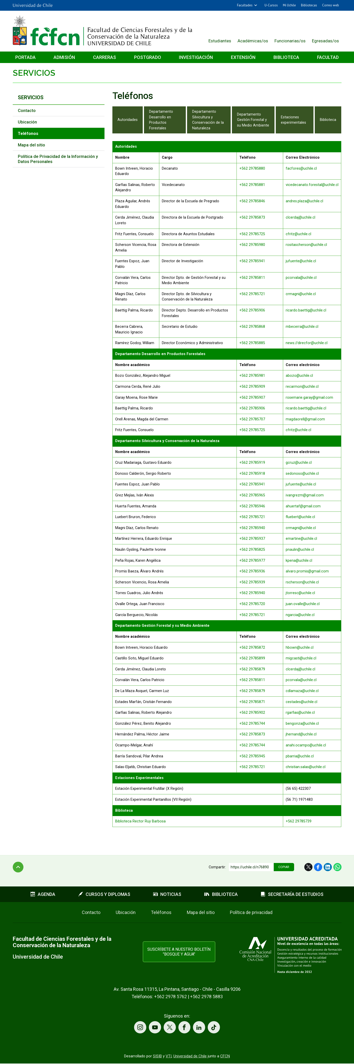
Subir (18, 867)
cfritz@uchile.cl (298, 234)
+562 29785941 (252, 261)
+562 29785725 (252, 234)
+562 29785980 (252, 245)
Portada (25, 57)
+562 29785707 (252, 419)
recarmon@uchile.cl (302, 386)
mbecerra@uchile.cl (302, 326)
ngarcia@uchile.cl (300, 615)
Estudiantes (219, 40)
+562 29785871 (252, 702)
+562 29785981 (252, 375)
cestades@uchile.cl (301, 702)
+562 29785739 (298, 821)
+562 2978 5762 (170, 996)
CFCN (225, 1056)
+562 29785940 (252, 528)
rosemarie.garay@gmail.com (310, 397)
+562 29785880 (252, 168)
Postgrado (147, 57)
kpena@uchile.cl (299, 560)
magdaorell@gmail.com (305, 419)
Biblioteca (286, 57)
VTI (169, 1056)
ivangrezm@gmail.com (305, 495)
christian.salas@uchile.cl (305, 767)
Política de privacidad (251, 912)
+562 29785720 (252, 604)
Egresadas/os (325, 40)
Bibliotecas (309, 5)
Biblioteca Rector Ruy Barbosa (140, 821)
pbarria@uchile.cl (300, 756)
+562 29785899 (252, 658)
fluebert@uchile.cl (300, 517)
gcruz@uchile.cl (299, 462)
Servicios (34, 73)
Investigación (196, 57)
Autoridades (127, 120)
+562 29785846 (252, 201)
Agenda (43, 894)
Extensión (243, 57)
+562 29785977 (252, 560)
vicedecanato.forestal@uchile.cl (312, 185)
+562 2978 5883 (206, 996)
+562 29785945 (252, 756)
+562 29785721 (252, 294)
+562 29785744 (252, 723)
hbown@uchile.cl (299, 647)
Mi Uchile (289, 5)
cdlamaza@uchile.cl (302, 691)
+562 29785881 (252, 185)
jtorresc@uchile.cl (300, 593)
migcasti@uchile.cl (301, 658)
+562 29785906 (252, 310)
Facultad (328, 57)
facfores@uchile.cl (301, 168)
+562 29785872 (252, 647)
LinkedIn (327, 867)
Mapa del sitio (31, 144)
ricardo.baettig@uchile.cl (306, 310)
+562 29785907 (252, 397)
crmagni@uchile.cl (301, 294)
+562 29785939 (252, 582)
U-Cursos (271, 5)
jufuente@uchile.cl (301, 261)
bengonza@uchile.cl (302, 723)
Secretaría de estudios (292, 894)
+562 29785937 (252, 538)
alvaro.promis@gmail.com (307, 571)
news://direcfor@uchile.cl (306, 343)
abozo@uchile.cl (299, 375)
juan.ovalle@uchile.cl (303, 604)
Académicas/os (253, 40)
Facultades (245, 5)
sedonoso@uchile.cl (302, 473)
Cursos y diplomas (104, 894)
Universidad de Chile (190, 1056)
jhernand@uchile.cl (301, 734)
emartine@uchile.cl (301, 538)
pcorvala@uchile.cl (301, 278)
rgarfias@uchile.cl (300, 712)
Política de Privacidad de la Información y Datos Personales (58, 159)
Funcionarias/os (290, 40)
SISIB (157, 1056)
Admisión (64, 57)
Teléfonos (161, 912)
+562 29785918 (252, 473)
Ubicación (27, 121)
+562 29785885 (252, 343)
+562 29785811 (252, 278)
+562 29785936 (252, 571)
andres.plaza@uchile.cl (304, 201)
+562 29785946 (252, 506)
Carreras (104, 57)
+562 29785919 (252, 462)
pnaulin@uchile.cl (300, 549)
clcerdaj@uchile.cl (300, 217)
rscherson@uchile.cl (302, 582)
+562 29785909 (252, 386)
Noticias (167, 894)
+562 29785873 (252, 217)
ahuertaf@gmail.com (303, 506)
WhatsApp (337, 867)
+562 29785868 (252, 326)
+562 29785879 (252, 669)
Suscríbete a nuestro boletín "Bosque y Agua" (179, 952)
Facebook (318, 867)
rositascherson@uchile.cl (306, 245)
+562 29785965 (252, 495)
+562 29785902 (252, 712)
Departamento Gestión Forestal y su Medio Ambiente (253, 120)
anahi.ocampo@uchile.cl (306, 745)
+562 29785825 (252, 549)
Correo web (330, 5)
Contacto (27, 110)
